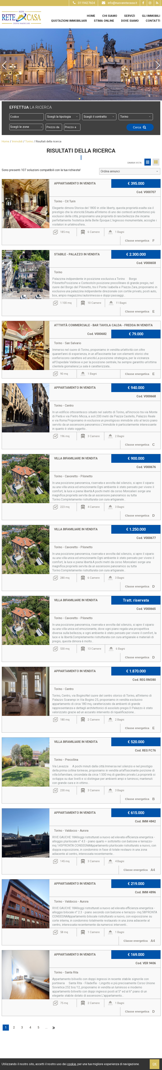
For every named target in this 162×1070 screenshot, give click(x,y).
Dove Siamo (130, 20)
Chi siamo (109, 16)
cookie (71, 1064)
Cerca (140, 127)
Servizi (129, 16)
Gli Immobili (151, 16)
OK (155, 1064)
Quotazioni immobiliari (69, 20)
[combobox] (63, 116)
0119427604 (83, 3)
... (46, 1027)
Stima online (104, 20)
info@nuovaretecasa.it (119, 3)
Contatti (153, 20)
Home (91, 16)
